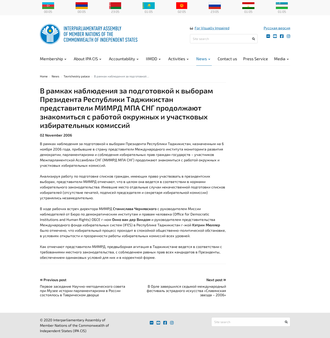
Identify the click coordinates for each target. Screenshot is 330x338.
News (203, 58)
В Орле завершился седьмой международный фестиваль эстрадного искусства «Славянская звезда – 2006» (186, 290)
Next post (216, 280)
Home (44, 76)
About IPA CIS (87, 58)
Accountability (123, 58)
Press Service (255, 58)
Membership (53, 58)
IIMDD (153, 58)
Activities (178, 58)
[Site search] (224, 38)
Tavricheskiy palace (77, 76)
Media (281, 58)
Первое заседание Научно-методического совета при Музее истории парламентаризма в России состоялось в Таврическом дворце (82, 290)
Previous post (53, 280)
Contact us (227, 58)
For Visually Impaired (212, 28)
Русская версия (277, 28)
